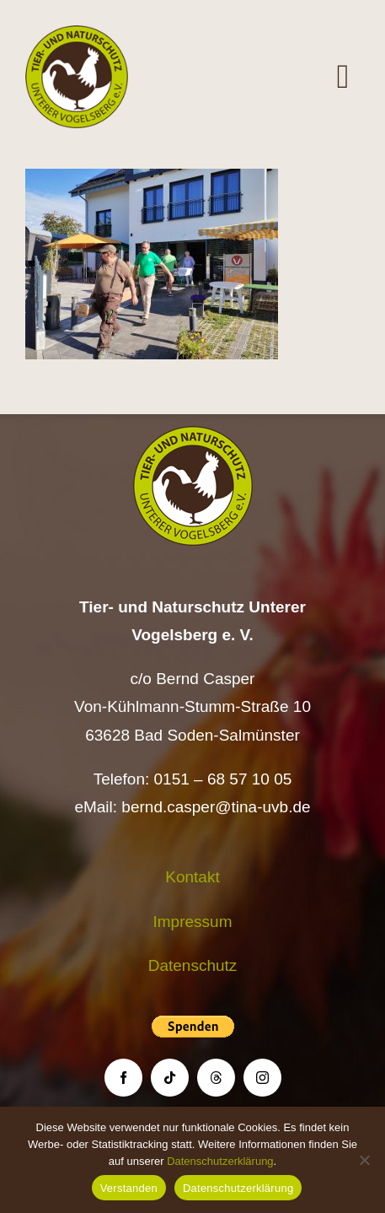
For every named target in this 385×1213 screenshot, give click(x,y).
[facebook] (123, 1078)
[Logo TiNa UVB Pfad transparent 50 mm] (76, 33)
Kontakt (192, 877)
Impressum (193, 921)
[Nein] (364, 1159)
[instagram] (262, 1078)
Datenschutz (193, 965)
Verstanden (129, 1188)
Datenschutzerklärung (220, 1161)
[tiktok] (170, 1078)
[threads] (216, 1078)
